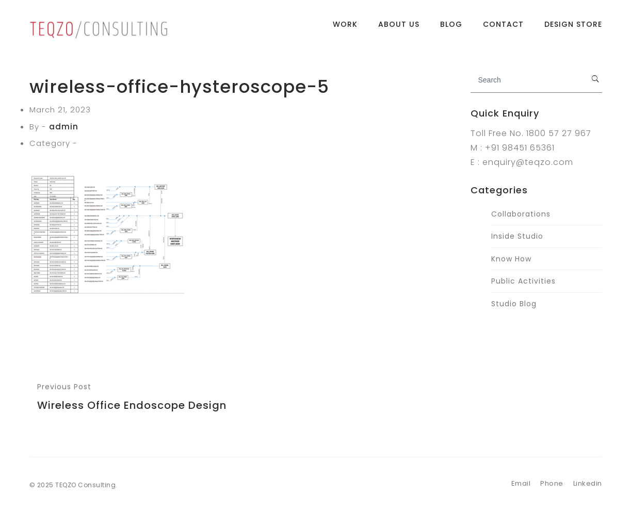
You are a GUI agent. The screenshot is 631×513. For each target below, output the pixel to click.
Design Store (573, 28)
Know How (511, 259)
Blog (451, 28)
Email (521, 483)
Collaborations (521, 214)
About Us (398, 28)
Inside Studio (517, 236)
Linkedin (587, 483)
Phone (551, 483)
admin (63, 126)
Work (345, 28)
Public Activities (523, 281)
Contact (503, 28)
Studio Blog (514, 304)
